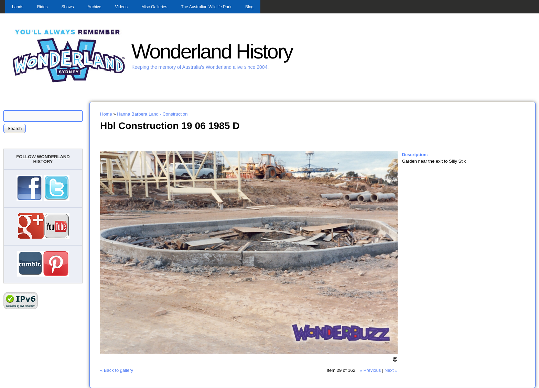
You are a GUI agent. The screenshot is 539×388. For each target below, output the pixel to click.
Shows (67, 6)
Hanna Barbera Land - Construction (152, 114)
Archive (94, 6)
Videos (121, 6)
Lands (17, 6)
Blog (249, 6)
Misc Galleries (154, 6)
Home (106, 114)
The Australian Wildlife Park (206, 6)
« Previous (370, 370)
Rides (42, 6)
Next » (391, 370)
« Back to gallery (116, 370)
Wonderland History (211, 51)
